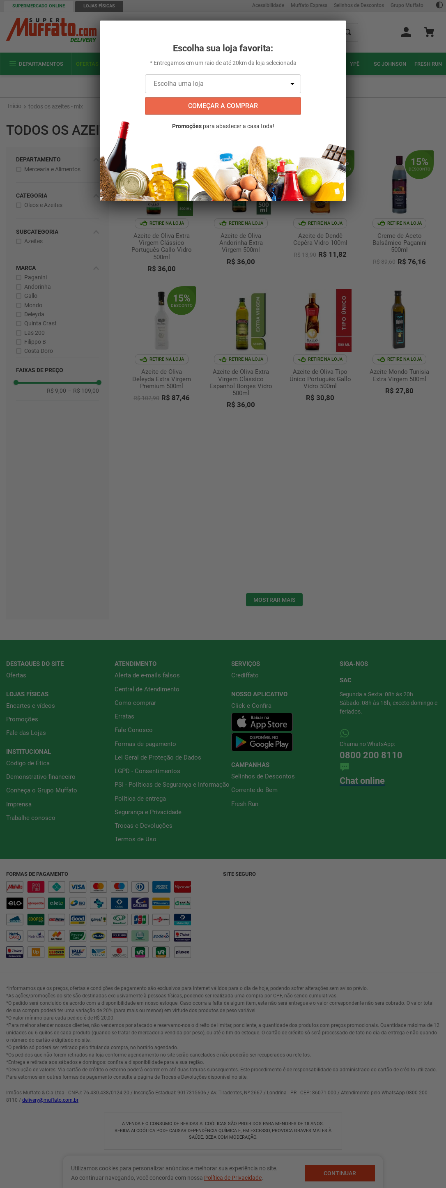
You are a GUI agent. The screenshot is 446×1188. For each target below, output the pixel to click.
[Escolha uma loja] (223, 83)
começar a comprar (223, 106)
